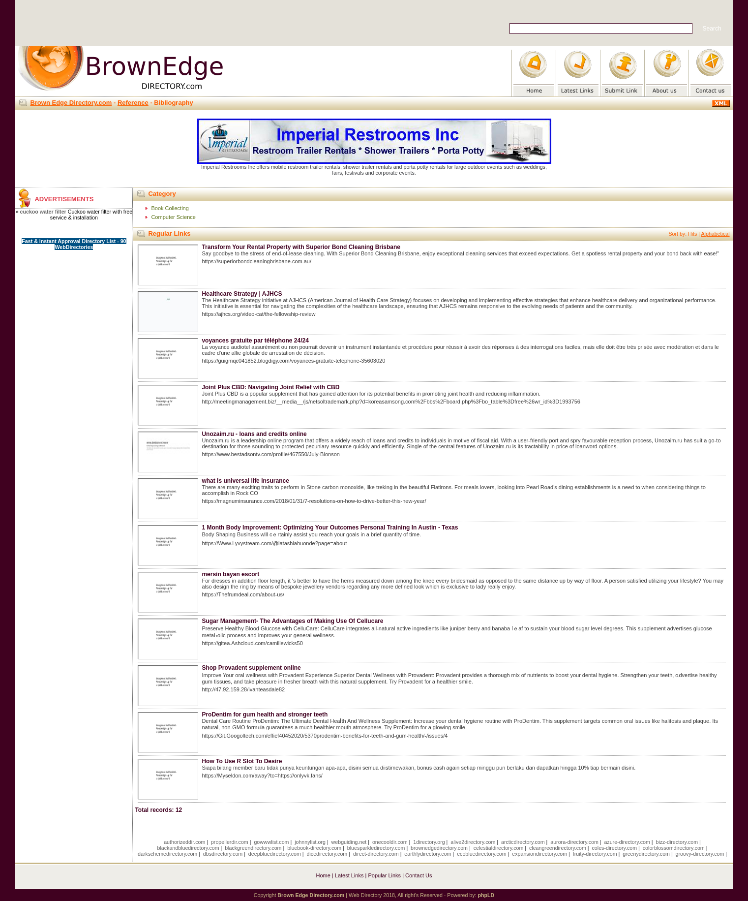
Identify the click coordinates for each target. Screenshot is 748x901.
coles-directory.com (614, 848)
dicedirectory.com (327, 854)
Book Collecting (169, 208)
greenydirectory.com (646, 854)
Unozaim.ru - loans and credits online (254, 434)
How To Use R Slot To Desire (242, 761)
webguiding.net (349, 842)
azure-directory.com (627, 842)
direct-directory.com (376, 854)
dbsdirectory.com (222, 854)
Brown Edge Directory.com (71, 102)
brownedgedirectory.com (439, 848)
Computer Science (173, 217)
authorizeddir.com (184, 842)
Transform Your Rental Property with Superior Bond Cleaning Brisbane (301, 247)
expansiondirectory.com (539, 854)
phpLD (486, 895)
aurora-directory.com (574, 842)
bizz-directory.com (677, 842)
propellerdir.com (229, 842)
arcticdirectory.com (523, 842)
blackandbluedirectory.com (188, 848)
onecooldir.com (390, 842)
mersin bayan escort (230, 574)
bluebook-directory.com (314, 848)
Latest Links (349, 875)
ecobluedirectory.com (482, 854)
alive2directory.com (472, 842)
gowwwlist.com (271, 842)
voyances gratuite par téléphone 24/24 (255, 340)
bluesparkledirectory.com (376, 848)
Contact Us (418, 875)
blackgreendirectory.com (253, 848)
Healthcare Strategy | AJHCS (242, 293)
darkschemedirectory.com (167, 854)
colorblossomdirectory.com (674, 848)
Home (323, 875)
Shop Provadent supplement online (251, 667)
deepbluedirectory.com (274, 854)
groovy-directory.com (700, 854)
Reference (133, 102)
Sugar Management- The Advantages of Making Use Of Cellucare (292, 621)
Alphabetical (715, 234)
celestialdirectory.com (499, 848)
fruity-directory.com (595, 854)
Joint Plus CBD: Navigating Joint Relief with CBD (270, 387)
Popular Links (384, 875)
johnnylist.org (310, 842)
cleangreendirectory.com (557, 848)
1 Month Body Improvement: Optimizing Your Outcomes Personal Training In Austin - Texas (330, 527)
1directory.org (429, 842)
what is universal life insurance (245, 480)
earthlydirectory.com (427, 854)
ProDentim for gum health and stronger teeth (265, 714)
